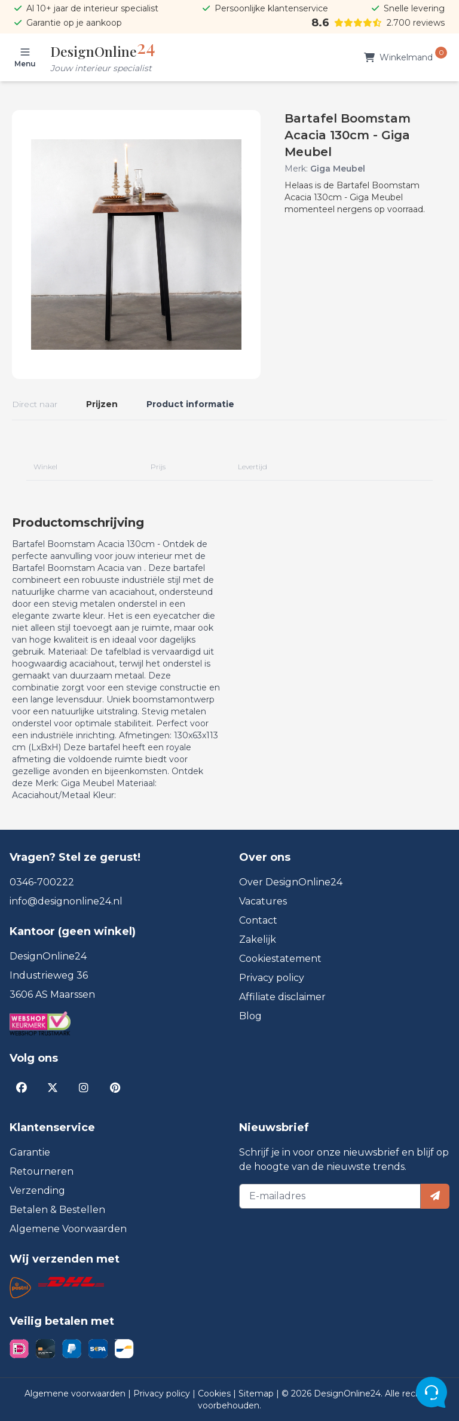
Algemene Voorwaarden (68, 1228)
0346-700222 (42, 882)
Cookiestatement (280, 958)
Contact (258, 920)
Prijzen (102, 404)
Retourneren (42, 1171)
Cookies (215, 1393)
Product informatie (190, 404)
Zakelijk (257, 939)
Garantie (30, 1152)
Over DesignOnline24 (290, 882)
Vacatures (263, 901)
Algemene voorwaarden (76, 1393)
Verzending (37, 1190)
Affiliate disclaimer (282, 997)
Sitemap (257, 1393)
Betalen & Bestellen (57, 1209)
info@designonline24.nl (66, 901)
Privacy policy (271, 977)
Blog (250, 1016)
